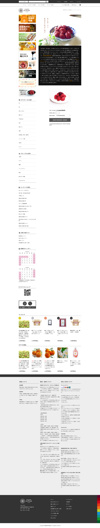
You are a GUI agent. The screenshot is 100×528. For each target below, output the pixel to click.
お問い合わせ (73, 5)
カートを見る (69, 506)
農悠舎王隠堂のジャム (23, 223)
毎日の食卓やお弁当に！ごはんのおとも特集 (27, 220)
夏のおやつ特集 (22, 214)
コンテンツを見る (49, 4)
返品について (53, 506)
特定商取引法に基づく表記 (56, 508)
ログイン (71, 1)
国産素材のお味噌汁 (23, 208)
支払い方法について (55, 501)
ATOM (54, 518)
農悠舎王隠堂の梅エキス (24, 211)
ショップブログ (54, 515)
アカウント (58, 1)
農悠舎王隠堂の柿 (22, 201)
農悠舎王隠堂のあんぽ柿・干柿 (25, 206)
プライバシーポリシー (55, 511)
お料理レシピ (21, 195)
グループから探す (41, 4)
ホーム (24, 4)
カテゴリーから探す (31, 4)
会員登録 (64, 1)
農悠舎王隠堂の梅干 (23, 198)
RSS (51, 518)
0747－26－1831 (26, 508)
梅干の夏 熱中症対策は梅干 (24, 193)
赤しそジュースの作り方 (23, 190)
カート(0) (78, 1)
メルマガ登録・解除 (64, 5)
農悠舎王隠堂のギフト (23, 216)
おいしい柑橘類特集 (23, 203)
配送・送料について (55, 504)
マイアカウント (69, 499)
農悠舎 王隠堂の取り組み (24, 226)
